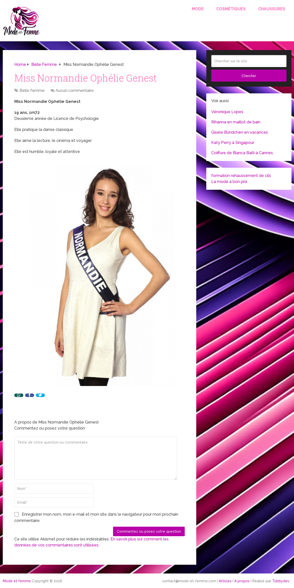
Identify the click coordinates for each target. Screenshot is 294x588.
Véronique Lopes (227, 111)
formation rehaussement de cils (241, 175)
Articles (225, 581)
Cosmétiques (231, 9)
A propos (242, 581)
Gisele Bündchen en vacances (239, 132)
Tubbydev (280, 581)
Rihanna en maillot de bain (235, 122)
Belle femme (32, 90)
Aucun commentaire (75, 90)
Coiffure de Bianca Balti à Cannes (242, 152)
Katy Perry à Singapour (232, 142)
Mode (198, 9)
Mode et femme (17, 581)
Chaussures (271, 9)
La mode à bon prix (229, 181)
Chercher (249, 76)
